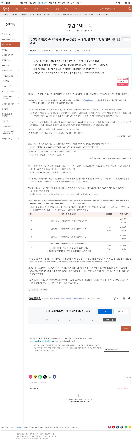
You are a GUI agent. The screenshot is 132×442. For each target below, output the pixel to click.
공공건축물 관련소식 (8, 39)
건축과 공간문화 (7, 70)
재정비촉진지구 (7, 86)
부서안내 (61, 3)
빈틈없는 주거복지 (7, 55)
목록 (125, 328)
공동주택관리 (6, 60)
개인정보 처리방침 (16, 427)
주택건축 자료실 (7, 139)
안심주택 (4, 109)
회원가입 (127, 3)
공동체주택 (5, 65)
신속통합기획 (88, 14)
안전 (57, 9)
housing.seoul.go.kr (92, 100)
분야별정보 (42, 3)
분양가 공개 (5, 121)
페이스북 (117, 427)
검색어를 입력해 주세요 (108, 9)
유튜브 (113, 427)
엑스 (121, 427)
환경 (36, 9)
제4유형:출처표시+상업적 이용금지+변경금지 (69, 298)
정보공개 (70, 3)
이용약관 (25, 427)
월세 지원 (35, 290)
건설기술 (78, 14)
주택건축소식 (6, 34)
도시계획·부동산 (35, 14)
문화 (67, 9)
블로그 (126, 427)
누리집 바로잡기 (64, 427)
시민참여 (32, 3)
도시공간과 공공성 (7, 76)
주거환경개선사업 (7, 126)
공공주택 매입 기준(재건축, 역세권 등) (8, 132)
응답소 (78, 3)
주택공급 (4, 50)
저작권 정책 (34, 427)
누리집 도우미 (5, 427)
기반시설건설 (67, 14)
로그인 (117, 3)
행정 (77, 9)
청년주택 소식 (6, 44)
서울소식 (23, 3)
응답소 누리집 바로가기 (112, 349)
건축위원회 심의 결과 (8, 91)
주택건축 (56, 14)
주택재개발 (5, 81)
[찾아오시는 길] (50, 434)
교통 (26, 9)
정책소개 (14, 14)
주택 (6, 9)
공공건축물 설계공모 (8, 104)
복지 (47, 9)
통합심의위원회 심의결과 (7, 97)
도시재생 (47, 14)
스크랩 (118, 39)
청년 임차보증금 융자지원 (7, 115)
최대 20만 (44, 290)
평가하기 (109, 320)
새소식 (6, 14)
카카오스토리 (130, 427)
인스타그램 (109, 427)
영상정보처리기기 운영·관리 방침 (49, 427)
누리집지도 (75, 427)
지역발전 (24, 14)
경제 (16, 9)
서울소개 (52, 3)
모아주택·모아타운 (103, 14)
